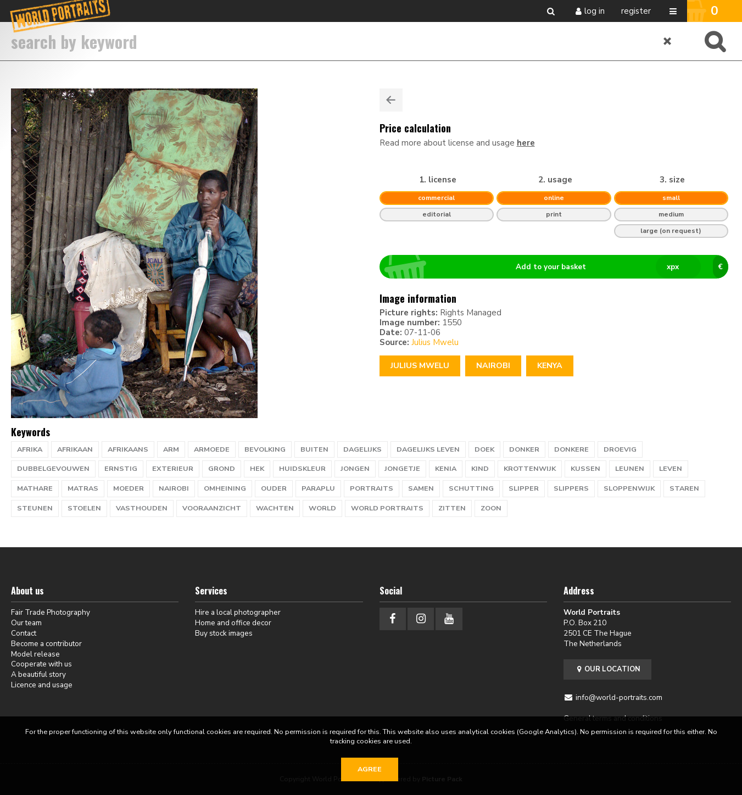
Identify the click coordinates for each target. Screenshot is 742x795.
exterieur (172, 469)
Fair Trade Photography (50, 612)
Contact (23, 633)
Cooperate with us (41, 664)
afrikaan (75, 449)
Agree (370, 769)
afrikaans (128, 449)
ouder (274, 488)
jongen (355, 469)
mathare (35, 488)
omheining (225, 488)
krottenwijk (530, 469)
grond (221, 469)
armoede (212, 449)
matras (83, 488)
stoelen (84, 508)
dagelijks (362, 449)
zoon (491, 508)
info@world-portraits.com (619, 697)
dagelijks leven (428, 449)
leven (670, 469)
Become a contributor (46, 643)
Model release (35, 654)
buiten (314, 449)
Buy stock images (224, 633)
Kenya (549, 365)
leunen (629, 469)
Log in (594, 10)
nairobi (174, 488)
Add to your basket (558, 267)
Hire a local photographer (238, 612)
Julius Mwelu (435, 342)
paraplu (318, 488)
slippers (571, 488)
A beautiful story (38, 674)
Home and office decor (233, 623)
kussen (585, 469)
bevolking (265, 449)
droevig (620, 449)
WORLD (322, 508)
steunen (35, 508)
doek (484, 449)
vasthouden (142, 508)
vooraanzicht (211, 508)
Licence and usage (41, 685)
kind (480, 469)
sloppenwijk (629, 488)
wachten (275, 508)
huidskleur (302, 469)
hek (257, 469)
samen (421, 488)
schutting (471, 488)
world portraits (387, 508)
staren (684, 488)
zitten (452, 508)
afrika (29, 449)
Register (636, 10)
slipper (524, 488)
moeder (128, 488)
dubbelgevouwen (53, 469)
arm (171, 449)
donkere (571, 449)
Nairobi (493, 365)
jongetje (402, 469)
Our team (26, 623)
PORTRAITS (371, 488)
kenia (445, 469)
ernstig (120, 469)
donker (524, 449)
